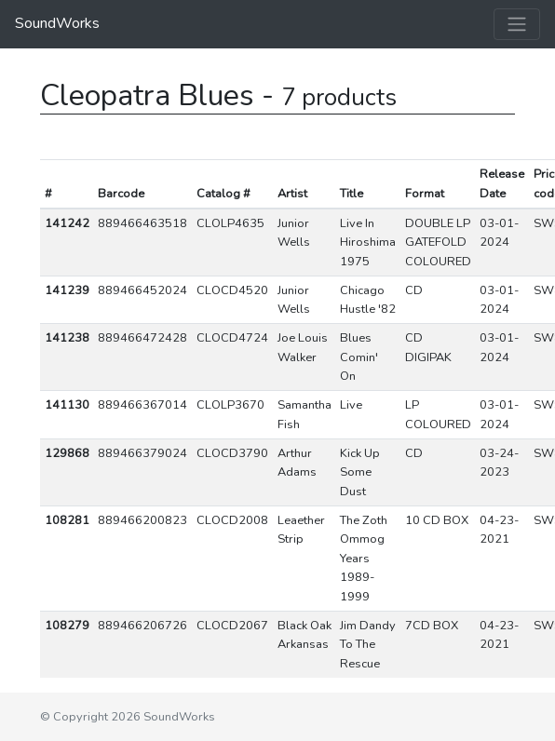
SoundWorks (57, 23)
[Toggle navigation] (517, 24)
